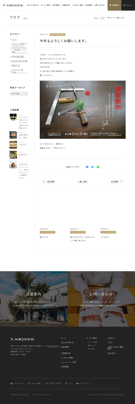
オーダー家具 (92, 342)
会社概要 (88, 5)
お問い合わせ (99, 5)
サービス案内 (46, 5)
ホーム (96, 18)
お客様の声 (66, 5)
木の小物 (91, 349)
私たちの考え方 (33, 5)
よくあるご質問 (77, 5)
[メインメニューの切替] (128, 5)
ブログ (102, 18)
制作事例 (56, 5)
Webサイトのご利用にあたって (42, 395)
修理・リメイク (92, 345)
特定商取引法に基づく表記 (20, 395)
